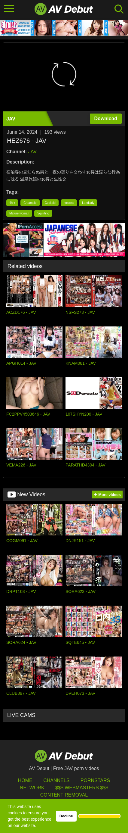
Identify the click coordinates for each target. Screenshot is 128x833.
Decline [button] (66, 816)
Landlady (88, 202)
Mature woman (19, 213)
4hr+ (12, 202)
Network (32, 787)
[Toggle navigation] (9, 9)
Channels (56, 780)
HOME (25, 780)
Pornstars (95, 780)
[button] (99, 816)
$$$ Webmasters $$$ (81, 787)
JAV (32, 151)
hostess (69, 202)
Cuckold (50, 202)
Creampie (29, 202)
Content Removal (64, 794)
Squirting (43, 213)
